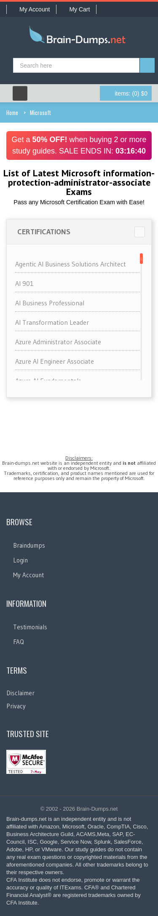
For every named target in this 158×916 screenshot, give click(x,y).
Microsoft (40, 112)
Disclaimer (20, 693)
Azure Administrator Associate (58, 341)
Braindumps (29, 545)
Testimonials (30, 627)
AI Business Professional (49, 303)
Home (12, 112)
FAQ (18, 642)
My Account (31, 9)
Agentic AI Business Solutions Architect (70, 264)
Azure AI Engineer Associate (54, 361)
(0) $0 (131, 93)
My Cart (76, 9)
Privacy (16, 706)
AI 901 (24, 283)
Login (20, 560)
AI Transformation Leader (52, 322)
